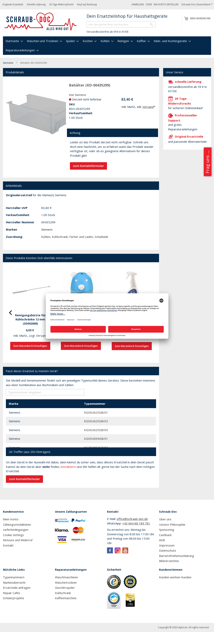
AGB (162, 540)
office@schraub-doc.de (132, 519)
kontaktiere (68, 467)
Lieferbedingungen (15, 530)
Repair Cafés (11, 593)
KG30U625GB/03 (96, 430)
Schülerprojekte (13, 598)
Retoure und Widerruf (17, 540)
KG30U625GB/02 (96, 421)
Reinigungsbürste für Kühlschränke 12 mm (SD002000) (30, 319)
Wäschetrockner (66, 582)
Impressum (167, 545)
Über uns (165, 519)
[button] (197, 4)
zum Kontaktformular (88, 166)
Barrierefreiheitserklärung (176, 556)
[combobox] (121, 24)
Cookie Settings (13, 535)
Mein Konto (10, 519)
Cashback (165, 535)
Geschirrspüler (65, 588)
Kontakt (8, 545)
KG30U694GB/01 (96, 439)
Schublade (101, 237)
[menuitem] (14, 41)
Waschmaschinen (66, 577)
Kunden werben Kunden (175, 577)
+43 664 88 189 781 (136, 523)
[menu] (107, 45)
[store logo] (41, 21)
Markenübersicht (14, 582)
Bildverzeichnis (169, 561)
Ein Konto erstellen (166, 4)
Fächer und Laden (81, 237)
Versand (148, 107)
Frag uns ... (207, 161)
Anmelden (138, 4)
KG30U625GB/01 (96, 412)
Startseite (8, 62)
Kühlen (45, 237)
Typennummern (13, 577)
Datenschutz (167, 550)
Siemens (80, 95)
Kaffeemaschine (66, 598)
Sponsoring (166, 530)
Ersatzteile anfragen (16, 588)
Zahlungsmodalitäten (17, 524)
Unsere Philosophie (172, 524)
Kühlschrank (60, 237)
